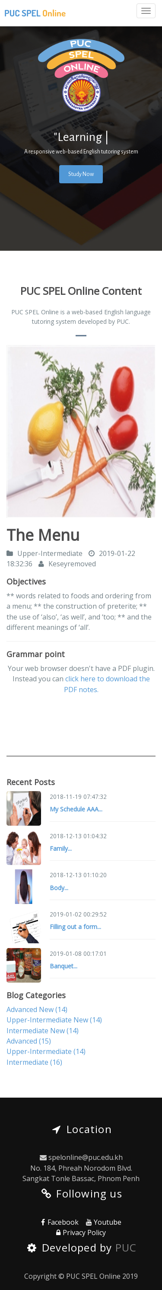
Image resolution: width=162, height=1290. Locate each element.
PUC (126, 1247)
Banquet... (63, 966)
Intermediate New (42, 1030)
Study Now (81, 174)
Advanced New (36, 1009)
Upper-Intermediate (46, 1051)
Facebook (58, 1222)
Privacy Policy (80, 1232)
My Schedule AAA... (76, 809)
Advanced (28, 1041)
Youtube (103, 1222)
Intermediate (34, 1062)
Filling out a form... (75, 927)
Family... (61, 848)
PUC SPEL (35, 13)
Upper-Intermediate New (54, 1020)
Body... (59, 888)
